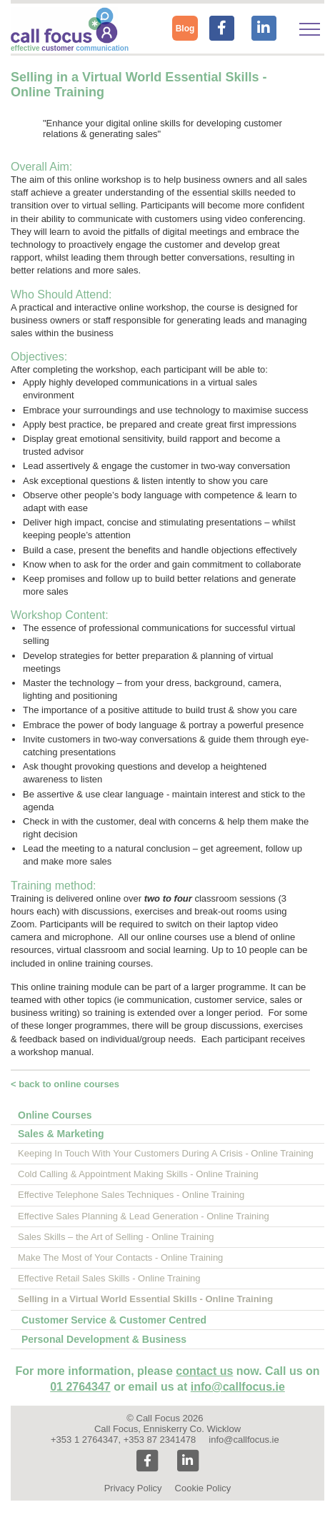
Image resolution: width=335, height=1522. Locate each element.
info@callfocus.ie (238, 1387)
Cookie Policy (203, 1488)
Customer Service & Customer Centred (113, 1320)
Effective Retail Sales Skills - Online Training (109, 1278)
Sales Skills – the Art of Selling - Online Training (116, 1236)
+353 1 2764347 (84, 1439)
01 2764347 (80, 1387)
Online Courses (54, 1115)
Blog (185, 29)
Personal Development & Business (103, 1339)
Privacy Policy (133, 1488)
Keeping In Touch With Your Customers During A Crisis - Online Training (166, 1153)
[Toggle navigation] (309, 29)
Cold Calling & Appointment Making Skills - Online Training (138, 1174)
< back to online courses (65, 1084)
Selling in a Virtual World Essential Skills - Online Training (145, 1299)
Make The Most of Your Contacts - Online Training (120, 1257)
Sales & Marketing (61, 1133)
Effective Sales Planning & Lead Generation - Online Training (143, 1216)
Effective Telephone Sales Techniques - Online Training (131, 1194)
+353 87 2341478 (160, 1439)
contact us (204, 1371)
